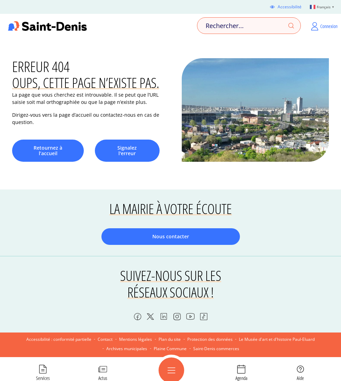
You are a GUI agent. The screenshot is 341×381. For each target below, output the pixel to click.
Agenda (241, 378)
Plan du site (170, 339)
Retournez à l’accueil (48, 150)
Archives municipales (126, 349)
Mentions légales (135, 339)
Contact (105, 339)
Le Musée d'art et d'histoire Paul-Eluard (277, 339)
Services (43, 378)
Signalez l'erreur (127, 150)
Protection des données (210, 339)
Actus (102, 378)
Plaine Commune (170, 349)
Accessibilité (290, 7)
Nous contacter (170, 236)
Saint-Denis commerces (216, 349)
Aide (300, 378)
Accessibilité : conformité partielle (58, 339)
